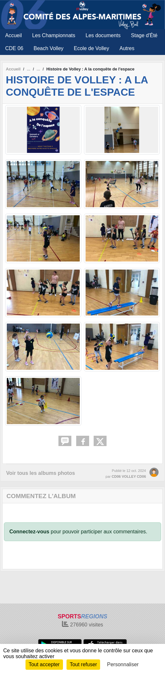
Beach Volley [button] (49, 48)
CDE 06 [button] (14, 48)
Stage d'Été (144, 35)
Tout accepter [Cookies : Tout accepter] (44, 664)
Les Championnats (53, 35)
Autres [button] (126, 48)
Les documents (103, 35)
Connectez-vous (29, 531)
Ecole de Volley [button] (91, 48)
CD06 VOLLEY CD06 (129, 476)
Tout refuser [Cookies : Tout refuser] (83, 664)
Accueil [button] (13, 35)
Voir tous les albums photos (40, 473)
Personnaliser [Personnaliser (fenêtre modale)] (123, 664)
